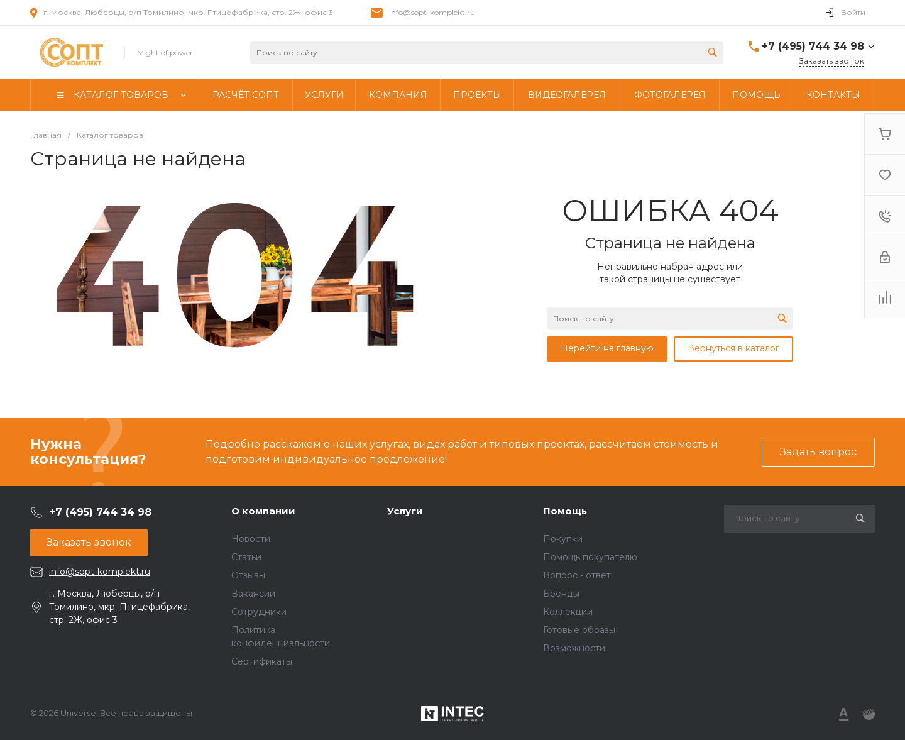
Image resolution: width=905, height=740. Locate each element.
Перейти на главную (607, 348)
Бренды (561, 593)
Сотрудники (259, 611)
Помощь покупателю (590, 557)
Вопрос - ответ (577, 575)
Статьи (246, 557)
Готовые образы (579, 630)
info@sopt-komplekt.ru (432, 12)
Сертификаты (261, 661)
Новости (250, 538)
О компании (263, 511)
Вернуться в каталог (733, 348)
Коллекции (568, 611)
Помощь (565, 511)
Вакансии (253, 593)
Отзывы (248, 575)
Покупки (563, 538)
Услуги (405, 511)
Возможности (574, 648)
